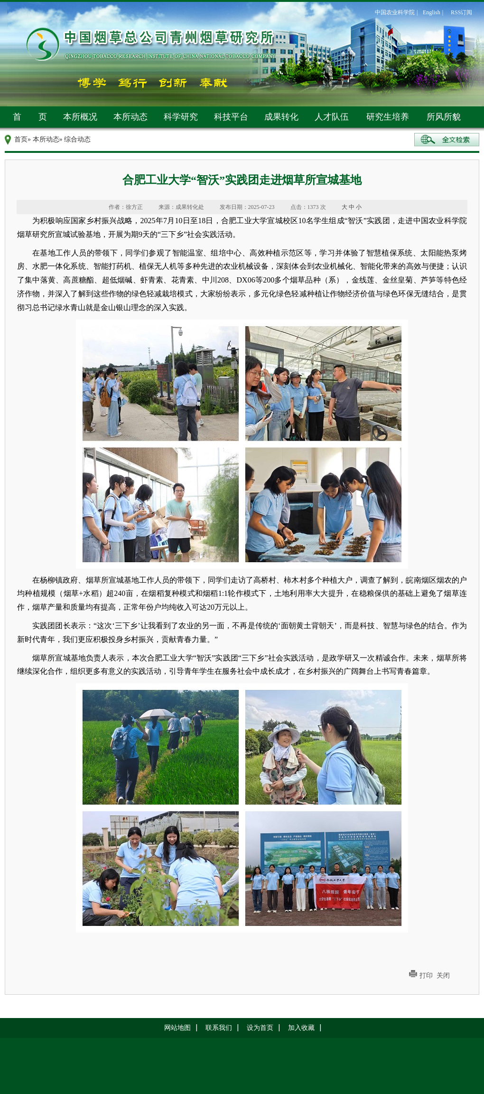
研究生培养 (387, 117)
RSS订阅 (461, 12)
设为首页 (260, 1027)
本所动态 (130, 117)
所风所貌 (444, 117)
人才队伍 (332, 117)
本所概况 (80, 117)
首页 (21, 139)
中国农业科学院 (395, 12)
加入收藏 (301, 1027)
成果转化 (281, 117)
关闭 (443, 975)
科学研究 (181, 117)
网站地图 (177, 1027)
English (431, 12)
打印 (426, 975)
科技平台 (231, 117)
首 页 (30, 117)
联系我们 (218, 1027)
